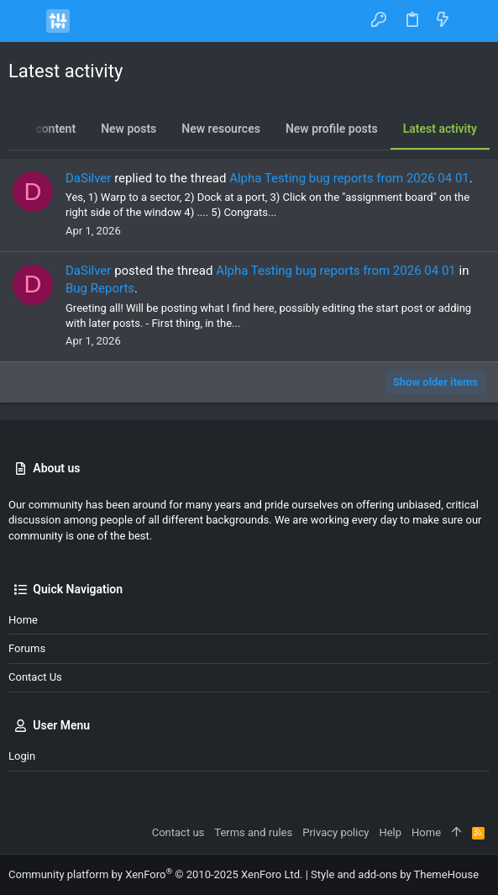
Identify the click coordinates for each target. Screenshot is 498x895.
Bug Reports (100, 288)
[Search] (473, 20)
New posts (128, 128)
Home (23, 619)
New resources (220, 128)
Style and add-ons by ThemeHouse (395, 874)
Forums (26, 648)
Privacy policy (335, 832)
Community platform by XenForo (155, 874)
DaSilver (88, 178)
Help (390, 832)
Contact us (35, 677)
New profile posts (332, 128)
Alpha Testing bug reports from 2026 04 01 (349, 178)
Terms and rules (253, 832)
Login (21, 756)
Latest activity (440, 128)
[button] (25, 21)
